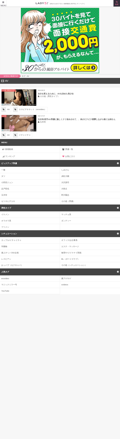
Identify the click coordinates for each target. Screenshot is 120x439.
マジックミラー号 (9, 284)
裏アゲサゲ (66, 278)
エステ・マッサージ (70, 246)
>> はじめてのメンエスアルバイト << (60, 385)
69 (113, 395)
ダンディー (66, 221)
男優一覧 (69, 149)
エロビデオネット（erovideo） (32, 109)
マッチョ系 (66, 214)
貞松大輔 (65, 176)
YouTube (5, 291)
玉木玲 (4, 195)
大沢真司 (65, 182)
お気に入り (70, 156)
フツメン (5, 227)
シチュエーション (9, 234)
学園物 (4, 246)
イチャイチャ (25, 135)
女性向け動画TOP (9, 422)
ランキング (10, 156)
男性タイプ (6, 208)
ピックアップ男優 (9, 163)
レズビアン (6, 259)
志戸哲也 (5, 189)
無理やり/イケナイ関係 (71, 253)
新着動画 (9, 149)
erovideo (5, 278)
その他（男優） (68, 201)
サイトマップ (7, 427)
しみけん (65, 170)
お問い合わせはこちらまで (73, 427)
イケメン (5, 214)
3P (91, 395)
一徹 (3, 170)
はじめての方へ (68, 422)
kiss (39, 395)
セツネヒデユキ (8, 201)
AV (8, 109)
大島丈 (64, 189)
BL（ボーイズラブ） (70, 259)
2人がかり (76, 395)
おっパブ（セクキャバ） (12, 265)
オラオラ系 (6, 221)
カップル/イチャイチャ (11, 240)
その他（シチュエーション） (74, 265)
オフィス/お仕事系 (69, 240)
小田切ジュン (7, 182)
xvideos (64, 284)
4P (102, 395)
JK (28, 395)
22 (51, 395)
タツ (3, 176)
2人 (62, 395)
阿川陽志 (65, 195)
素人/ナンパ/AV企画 (10, 253)
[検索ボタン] (116, 3)
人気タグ (5, 272)
